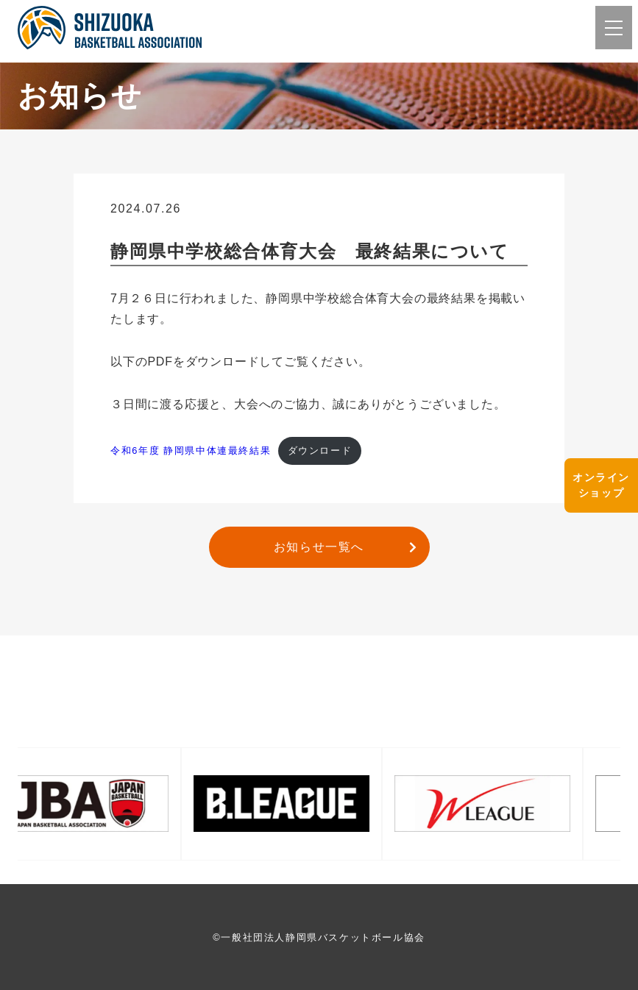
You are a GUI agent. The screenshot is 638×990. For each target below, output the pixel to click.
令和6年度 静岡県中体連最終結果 (190, 450)
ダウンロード (320, 450)
